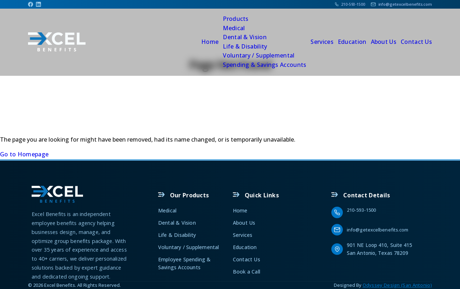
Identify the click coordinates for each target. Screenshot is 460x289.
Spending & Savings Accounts (264, 65)
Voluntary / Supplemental (258, 55)
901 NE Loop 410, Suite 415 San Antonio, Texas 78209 (380, 249)
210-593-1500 (361, 210)
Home (209, 42)
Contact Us (416, 42)
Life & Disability (245, 46)
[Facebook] (30, 4)
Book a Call (246, 271)
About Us (383, 42)
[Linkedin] (38, 4)
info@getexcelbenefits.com (378, 229)
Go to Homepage (24, 154)
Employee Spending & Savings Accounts (184, 263)
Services (321, 42)
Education (352, 42)
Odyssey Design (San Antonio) (397, 285)
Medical (234, 28)
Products (235, 19)
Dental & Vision (245, 37)
